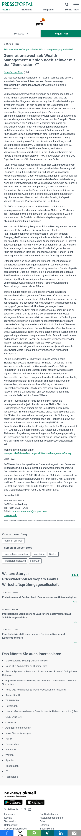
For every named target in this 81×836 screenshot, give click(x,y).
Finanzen (35, 561)
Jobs (42, 821)
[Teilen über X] (20, 833)
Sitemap (44, 825)
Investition (39, 554)
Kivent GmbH (12, 695)
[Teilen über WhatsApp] (33, 833)
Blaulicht (26, 9)
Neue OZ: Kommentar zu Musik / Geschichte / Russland (35, 689)
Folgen (61, 33)
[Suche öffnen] (67, 4)
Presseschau (12, 744)
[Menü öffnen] (76, 4)
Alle (75, 575)
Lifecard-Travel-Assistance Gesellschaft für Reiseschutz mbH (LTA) (41, 711)
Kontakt (8, 817)
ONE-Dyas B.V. (13, 717)
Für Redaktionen (49, 814)
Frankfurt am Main (13, 72)
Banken (53, 554)
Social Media (47, 828)
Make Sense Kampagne (18, 733)
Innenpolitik (11, 749)
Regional (48, 9)
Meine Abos (72, 9)
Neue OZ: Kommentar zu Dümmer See (26, 666)
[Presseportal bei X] (24, 809)
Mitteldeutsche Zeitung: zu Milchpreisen (26, 660)
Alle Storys (20, 33)
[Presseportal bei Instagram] (28, 809)
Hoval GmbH (12, 706)
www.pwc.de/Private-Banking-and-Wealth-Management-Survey (37, 453)
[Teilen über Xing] (47, 833)
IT (6, 771)
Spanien (9, 760)
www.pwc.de (10, 515)
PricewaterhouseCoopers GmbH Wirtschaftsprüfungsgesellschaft (38, 49)
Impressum (10, 814)
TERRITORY (12, 700)
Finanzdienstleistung (15, 561)
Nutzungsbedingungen (52, 817)
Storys (6, 9)
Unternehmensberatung (16, 554)
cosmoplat (11, 722)
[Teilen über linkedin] (61, 833)
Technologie (11, 776)
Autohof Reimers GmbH (18, 727)
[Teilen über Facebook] (6, 833)
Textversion (10, 821)
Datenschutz (11, 825)
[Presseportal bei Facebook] (20, 809)
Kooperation (11, 766)
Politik (8, 738)
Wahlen (9, 755)
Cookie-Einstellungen (15, 828)
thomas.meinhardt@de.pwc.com (29, 511)
